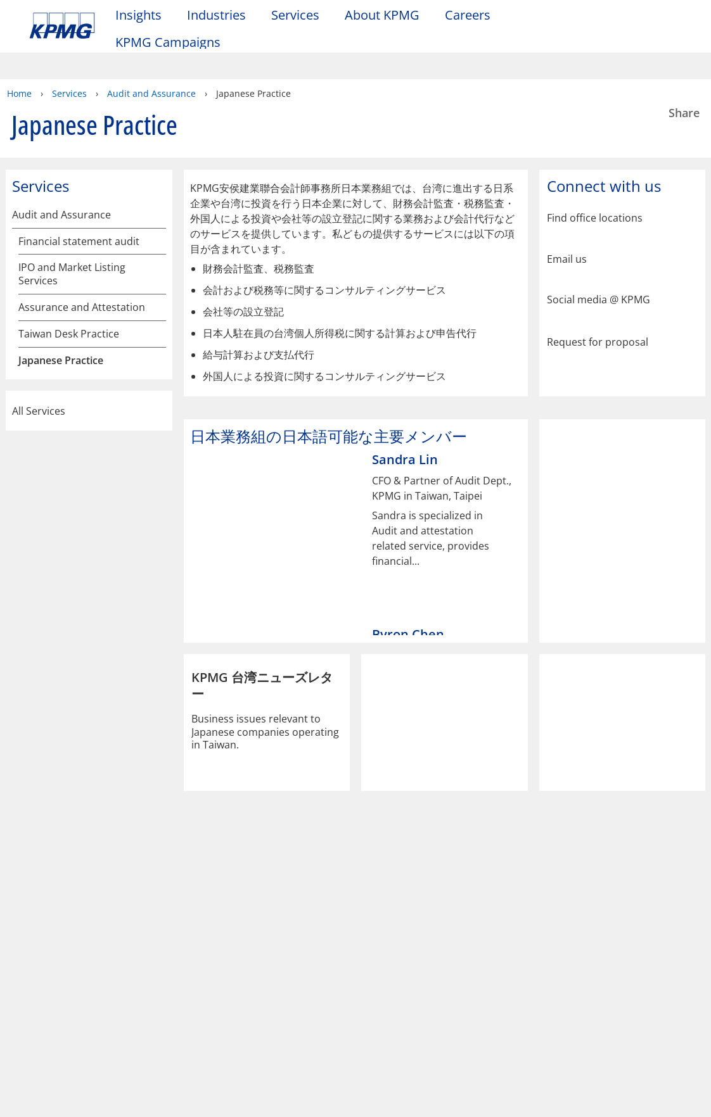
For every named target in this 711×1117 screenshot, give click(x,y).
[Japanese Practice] (157, 316)
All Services (89, 514)
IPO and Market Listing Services (71, 230)
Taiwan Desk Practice (68, 289)
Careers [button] (467, 14)
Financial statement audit (78, 197)
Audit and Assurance (61, 170)
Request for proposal (597, 296)
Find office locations (595, 173)
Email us (567, 215)
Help (342, 882)
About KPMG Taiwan (65, 944)
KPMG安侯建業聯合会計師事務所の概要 (85, 351)
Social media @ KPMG (598, 255)
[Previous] (192, 585)
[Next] (519, 585)
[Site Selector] (643, 39)
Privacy (110, 882)
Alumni (246, 936)
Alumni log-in (257, 960)
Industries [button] (216, 14)
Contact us (57, 997)
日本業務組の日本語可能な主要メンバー (85, 456)
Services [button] (295, 14)
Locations (55, 975)
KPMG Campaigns (174, 42)
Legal (46, 882)
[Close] (673, 1096)
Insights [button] (138, 14)
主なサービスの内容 (70, 424)
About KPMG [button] (382, 14)
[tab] (310, 585)
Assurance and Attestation (81, 263)
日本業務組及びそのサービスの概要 (85, 390)
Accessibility (191, 882)
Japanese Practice (60, 316)
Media (146, 936)
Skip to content (87, 17)
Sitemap (277, 882)
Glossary (409, 882)
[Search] (643, 17)
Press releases (163, 960)
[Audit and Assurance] (157, 170)
